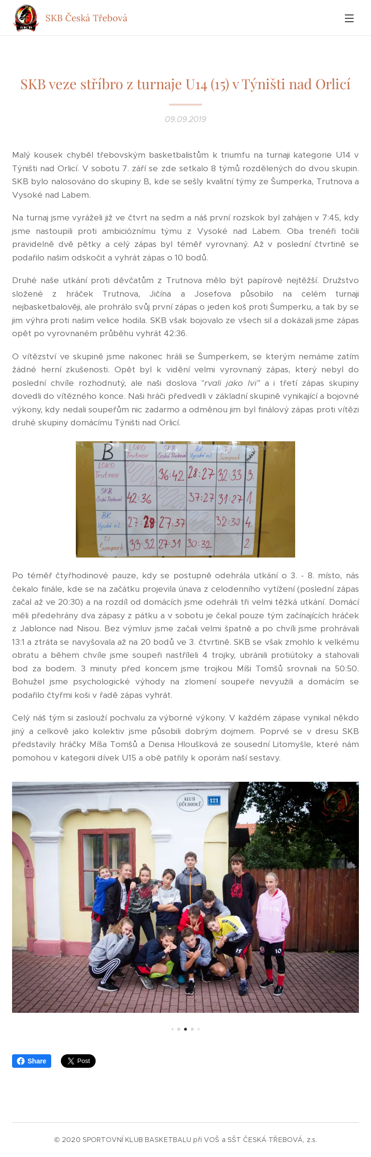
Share (31, 1061)
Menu (349, 18)
